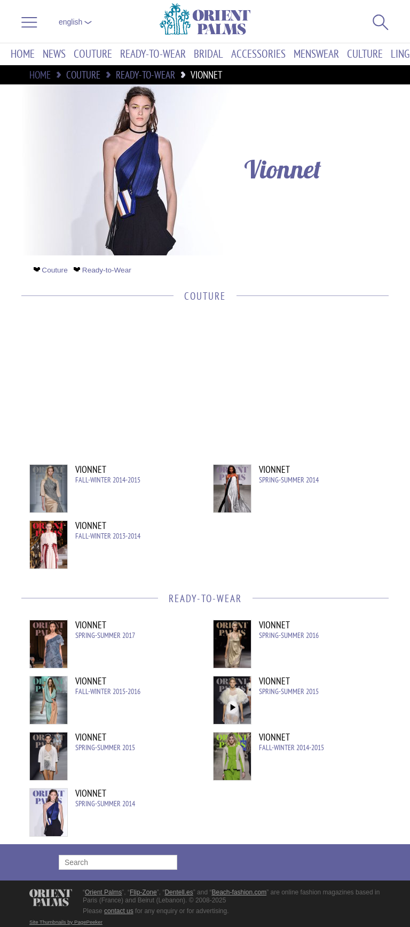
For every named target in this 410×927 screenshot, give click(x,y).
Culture (365, 54)
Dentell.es (178, 892)
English (75, 22)
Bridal (208, 54)
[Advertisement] (200, 389)
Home (23, 54)
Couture (93, 54)
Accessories (258, 54)
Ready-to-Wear (153, 54)
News (54, 54)
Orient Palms (103, 892)
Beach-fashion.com (238, 892)
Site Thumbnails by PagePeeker (65, 922)
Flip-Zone (143, 892)
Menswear (316, 54)
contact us (118, 911)
